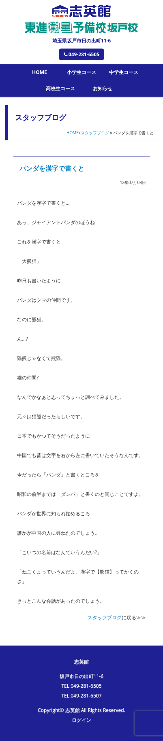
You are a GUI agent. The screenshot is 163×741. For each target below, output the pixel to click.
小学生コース (81, 72)
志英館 (81, 661)
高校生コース (60, 88)
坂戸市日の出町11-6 (81, 676)
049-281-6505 (81, 54)
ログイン (81, 719)
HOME (39, 72)
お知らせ (102, 88)
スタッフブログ (95, 132)
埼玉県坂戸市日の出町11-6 (81, 40)
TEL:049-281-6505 (81, 685)
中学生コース (123, 72)
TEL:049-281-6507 (81, 695)
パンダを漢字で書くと (51, 168)
